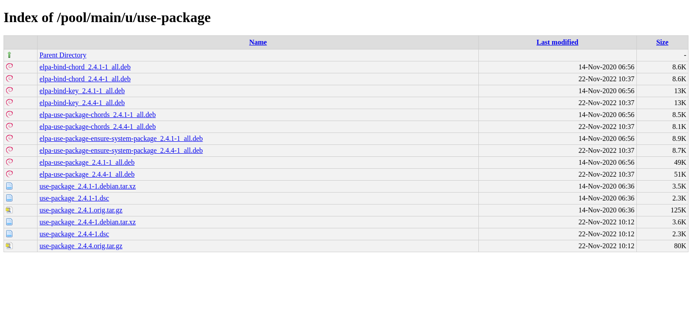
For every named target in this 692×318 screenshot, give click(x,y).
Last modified (558, 42)
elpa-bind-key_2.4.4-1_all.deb (81, 102)
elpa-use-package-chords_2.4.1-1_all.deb (97, 114)
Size (662, 42)
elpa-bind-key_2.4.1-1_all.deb (81, 91)
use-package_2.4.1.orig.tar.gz (80, 210)
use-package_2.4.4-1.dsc (74, 234)
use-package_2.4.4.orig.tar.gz (80, 246)
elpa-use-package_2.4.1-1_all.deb (86, 162)
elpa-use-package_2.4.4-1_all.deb (86, 174)
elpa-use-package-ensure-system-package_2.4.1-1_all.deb (121, 138)
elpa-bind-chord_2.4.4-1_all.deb (85, 79)
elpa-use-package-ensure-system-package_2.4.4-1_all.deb (121, 150)
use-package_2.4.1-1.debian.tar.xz (87, 186)
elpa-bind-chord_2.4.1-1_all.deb (85, 67)
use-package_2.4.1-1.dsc (74, 198)
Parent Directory (62, 55)
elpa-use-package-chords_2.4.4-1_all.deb (97, 126)
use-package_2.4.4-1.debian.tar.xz (87, 222)
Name (258, 42)
